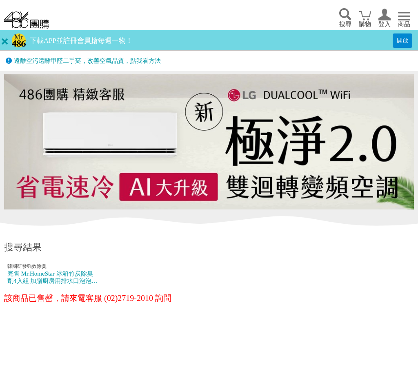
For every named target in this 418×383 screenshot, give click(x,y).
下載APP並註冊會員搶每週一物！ (81, 41)
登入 (384, 24)
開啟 (402, 40)
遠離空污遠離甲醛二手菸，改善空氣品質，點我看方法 (87, 61)
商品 (404, 24)
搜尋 (345, 24)
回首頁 (26, 19)
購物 (365, 24)
